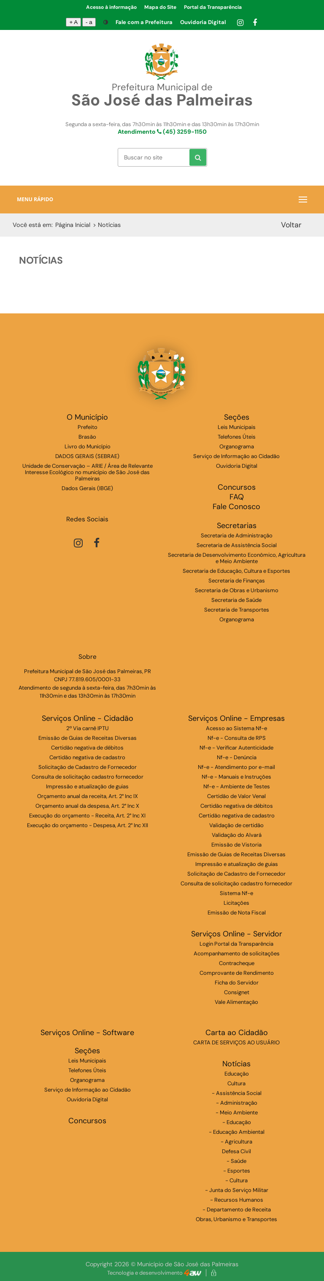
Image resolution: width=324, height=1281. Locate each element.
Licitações (236, 903)
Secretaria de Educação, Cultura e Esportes (236, 571)
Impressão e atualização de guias (87, 786)
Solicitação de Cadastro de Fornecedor (87, 767)
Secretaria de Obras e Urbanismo (236, 590)
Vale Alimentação (236, 1002)
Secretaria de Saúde (236, 600)
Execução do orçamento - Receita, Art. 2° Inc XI (87, 815)
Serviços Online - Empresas (236, 718)
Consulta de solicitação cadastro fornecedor (87, 777)
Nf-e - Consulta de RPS (237, 738)
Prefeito (87, 427)
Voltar (291, 224)
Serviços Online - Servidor (236, 934)
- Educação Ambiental (237, 1132)
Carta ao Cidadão (236, 1033)
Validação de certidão (236, 825)
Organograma (236, 446)
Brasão (87, 437)
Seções (236, 417)
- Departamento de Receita (236, 1209)
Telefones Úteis (237, 437)
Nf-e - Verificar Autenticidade (236, 747)
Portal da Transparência (213, 7)
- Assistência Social (237, 1093)
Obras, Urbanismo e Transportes (236, 1219)
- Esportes (236, 1171)
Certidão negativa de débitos (87, 747)
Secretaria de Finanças (236, 580)
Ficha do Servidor (237, 982)
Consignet (236, 992)
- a (89, 22)
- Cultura (236, 1180)
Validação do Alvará (237, 835)
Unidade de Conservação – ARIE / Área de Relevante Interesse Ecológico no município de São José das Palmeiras (87, 472)
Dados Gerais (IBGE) (87, 488)
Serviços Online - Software (87, 1033)
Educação (236, 1074)
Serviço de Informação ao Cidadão (236, 456)
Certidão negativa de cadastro (87, 757)
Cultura (236, 1083)
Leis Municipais (237, 427)
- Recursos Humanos (236, 1200)
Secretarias (236, 526)
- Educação (236, 1122)
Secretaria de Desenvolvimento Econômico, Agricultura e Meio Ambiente (236, 558)
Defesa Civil (236, 1151)
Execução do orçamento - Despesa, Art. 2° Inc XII (87, 825)
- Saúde (236, 1161)
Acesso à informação (111, 7)
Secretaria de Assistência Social (237, 545)
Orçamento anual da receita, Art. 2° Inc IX (87, 796)
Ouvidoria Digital (203, 22)
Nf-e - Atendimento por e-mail (236, 767)
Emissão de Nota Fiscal (237, 912)
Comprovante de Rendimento (237, 973)
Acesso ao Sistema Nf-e (236, 728)
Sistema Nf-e (236, 893)
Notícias (236, 1064)
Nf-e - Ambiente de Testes (236, 786)
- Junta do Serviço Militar (236, 1190)
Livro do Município (88, 446)
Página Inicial (72, 225)
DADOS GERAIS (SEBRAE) (87, 456)
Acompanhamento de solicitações (237, 953)
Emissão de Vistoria (236, 844)
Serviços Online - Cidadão (87, 718)
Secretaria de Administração (237, 535)
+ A (73, 22)
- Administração (236, 1103)
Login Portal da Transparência (236, 944)
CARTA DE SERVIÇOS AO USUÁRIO (236, 1042)
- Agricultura (236, 1141)
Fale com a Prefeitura (144, 22)
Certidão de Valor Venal (236, 796)
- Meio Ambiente (237, 1112)
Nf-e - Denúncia (236, 757)
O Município (87, 417)
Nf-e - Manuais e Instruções (236, 777)
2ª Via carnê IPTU (87, 728)
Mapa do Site (160, 7)
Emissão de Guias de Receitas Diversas (87, 738)
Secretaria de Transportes (236, 610)
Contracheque (236, 963)
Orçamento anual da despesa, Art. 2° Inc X (87, 806)
